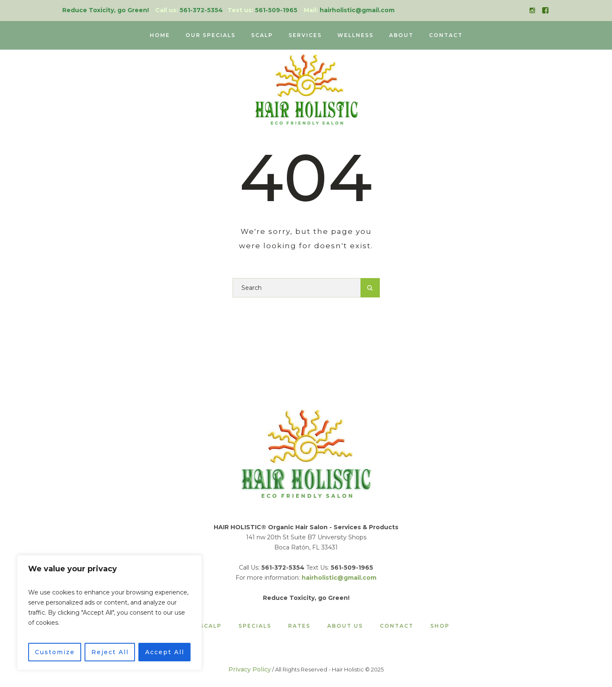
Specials (254, 626)
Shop (440, 626)
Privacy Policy (249, 669)
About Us (345, 626)
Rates (299, 626)
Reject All (110, 652)
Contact (396, 626)
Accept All (164, 652)
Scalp (211, 626)
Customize (55, 652)
